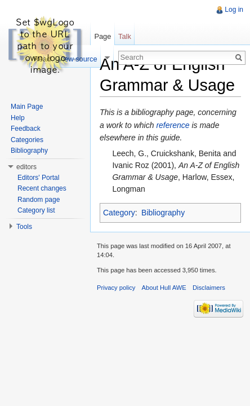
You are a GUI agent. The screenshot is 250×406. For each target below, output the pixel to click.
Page (102, 36)
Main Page (27, 107)
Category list (36, 210)
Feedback (26, 129)
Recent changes (41, 188)
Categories (27, 140)
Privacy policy (116, 287)
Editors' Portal (38, 178)
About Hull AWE (164, 287)
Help (18, 118)
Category (119, 212)
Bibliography (163, 212)
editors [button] (26, 167)
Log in (234, 10)
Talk (124, 36)
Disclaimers (209, 287)
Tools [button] (24, 227)
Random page (38, 200)
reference (172, 125)
